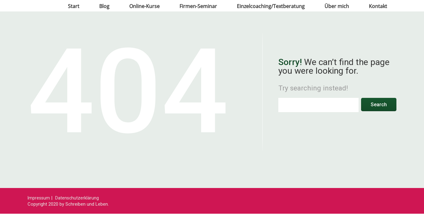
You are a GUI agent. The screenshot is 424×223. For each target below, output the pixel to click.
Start (73, 6)
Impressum (39, 197)
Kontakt (378, 6)
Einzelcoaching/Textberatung (271, 6)
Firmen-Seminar (198, 6)
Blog (104, 6)
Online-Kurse (144, 6)
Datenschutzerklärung (77, 197)
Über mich (337, 6)
